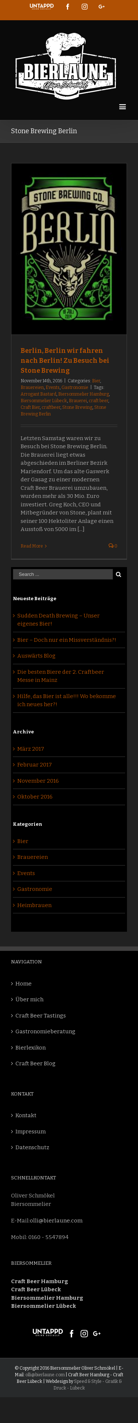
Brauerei (78, 400)
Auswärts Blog (36, 655)
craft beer (98, 400)
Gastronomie (74, 387)
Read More (32, 546)
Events (53, 387)
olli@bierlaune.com (56, 1220)
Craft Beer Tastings (40, 1015)
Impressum (30, 1131)
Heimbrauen (34, 905)
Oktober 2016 (35, 796)
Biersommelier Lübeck (44, 400)
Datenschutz (32, 1147)
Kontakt (25, 1115)
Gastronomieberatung (45, 1031)
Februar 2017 (34, 764)
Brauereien (32, 387)
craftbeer (51, 407)
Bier (96, 380)
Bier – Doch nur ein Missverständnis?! (66, 640)
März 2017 (30, 749)
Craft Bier (30, 407)
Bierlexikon (30, 1047)
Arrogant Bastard (38, 394)
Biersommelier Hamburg (83, 394)
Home (23, 983)
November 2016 (38, 781)
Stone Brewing (77, 407)
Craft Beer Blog (35, 1063)
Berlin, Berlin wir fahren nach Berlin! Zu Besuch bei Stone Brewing (65, 361)
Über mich (29, 999)
